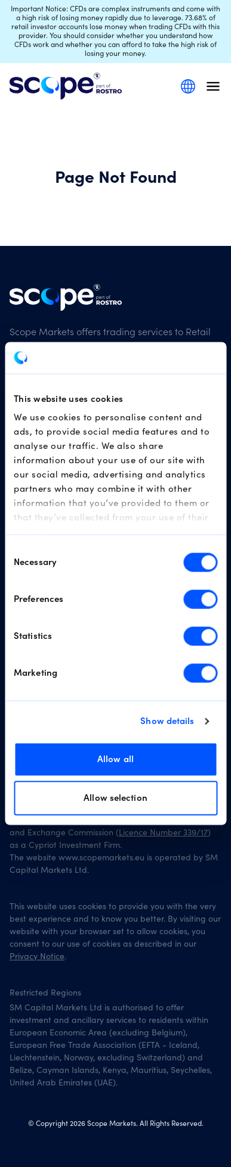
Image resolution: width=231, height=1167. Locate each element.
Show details (167, 721)
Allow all (115, 759)
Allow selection (115, 798)
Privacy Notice (37, 957)
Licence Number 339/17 (163, 833)
